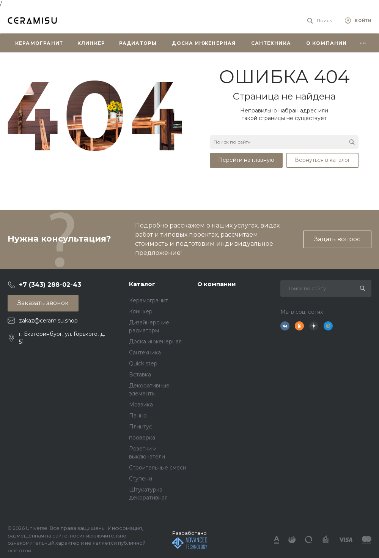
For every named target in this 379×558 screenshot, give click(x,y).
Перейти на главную (246, 159)
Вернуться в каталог (322, 159)
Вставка (140, 374)
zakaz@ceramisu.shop (48, 320)
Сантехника (145, 352)
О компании (216, 284)
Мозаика (141, 404)
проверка (142, 437)
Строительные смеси (157, 467)
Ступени (140, 478)
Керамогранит (148, 300)
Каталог (142, 284)
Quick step (143, 363)
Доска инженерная (155, 341)
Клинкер (141, 311)
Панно (138, 415)
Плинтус (140, 426)
